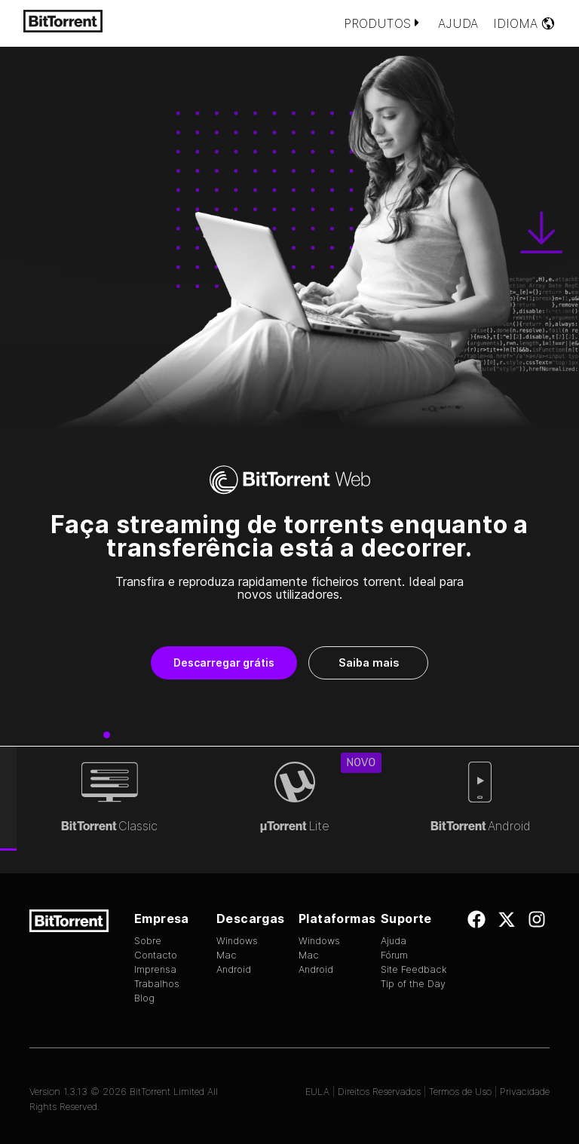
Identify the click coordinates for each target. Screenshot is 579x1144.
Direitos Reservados (379, 1091)
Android (233, 969)
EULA (317, 1091)
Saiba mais (369, 662)
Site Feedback (414, 969)
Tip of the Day (413, 983)
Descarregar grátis (223, 662)
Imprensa (155, 969)
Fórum (394, 955)
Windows (237, 940)
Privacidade (525, 1091)
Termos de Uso (460, 1091)
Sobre (147, 940)
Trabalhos (156, 983)
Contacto (155, 955)
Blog (144, 998)
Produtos (383, 23)
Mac (226, 955)
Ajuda (458, 23)
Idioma (524, 23)
